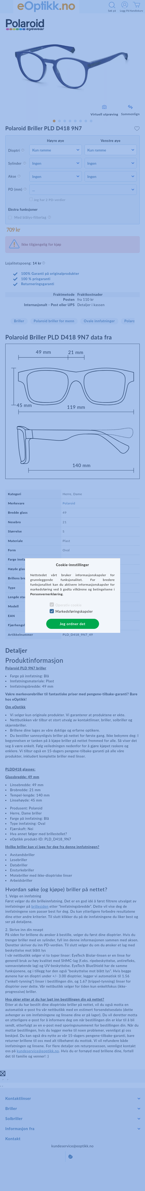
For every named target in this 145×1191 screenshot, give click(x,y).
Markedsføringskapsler (74, 611)
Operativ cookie (68, 605)
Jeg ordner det (73, 623)
